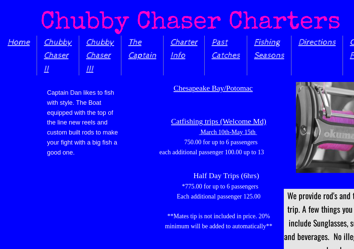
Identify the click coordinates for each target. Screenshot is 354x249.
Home (19, 42)
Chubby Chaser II (58, 55)
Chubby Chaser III (100, 55)
